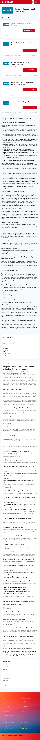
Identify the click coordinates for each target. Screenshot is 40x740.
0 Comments (33, 35)
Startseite (6, 701)
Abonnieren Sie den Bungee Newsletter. (23, 102)
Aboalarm (5, 685)
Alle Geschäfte (8, 728)
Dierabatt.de (26, 728)
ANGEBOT (30, 50)
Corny (4, 671)
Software (24, 711)
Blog (5, 709)
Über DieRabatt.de (9, 704)
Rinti (4, 676)
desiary (4, 664)
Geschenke (25, 706)
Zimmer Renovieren (7, 678)
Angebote (25, 704)
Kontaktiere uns (8, 711)
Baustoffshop (6, 673)
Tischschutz (5, 683)
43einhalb (5, 669)
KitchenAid (5, 680)
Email (19, 35)
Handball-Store (6, 667)
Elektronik (25, 709)
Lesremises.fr (26, 726)
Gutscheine (25, 701)
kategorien (7, 726)
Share (15, 35)
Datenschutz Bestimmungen (8, 714)
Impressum (7, 706)
